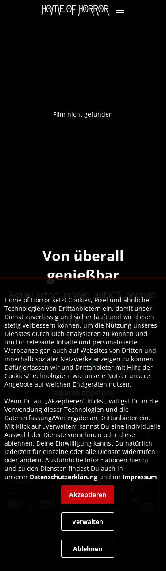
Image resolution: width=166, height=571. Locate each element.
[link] (77, 10)
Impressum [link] (139, 477)
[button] (119, 10)
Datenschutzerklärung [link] (63, 477)
